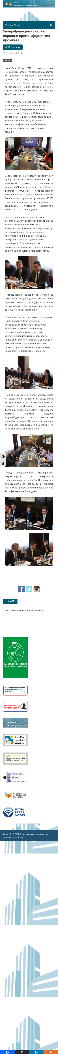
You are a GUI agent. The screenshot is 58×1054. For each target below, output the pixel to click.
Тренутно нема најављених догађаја (23, 610)
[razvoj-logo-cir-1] (15, 794)
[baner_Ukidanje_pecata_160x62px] (15, 706)
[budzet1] (15, 722)
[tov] (15, 739)
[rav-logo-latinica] (14, 811)
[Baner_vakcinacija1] (15, 689)
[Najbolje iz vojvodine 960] (15, 657)
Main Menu (14, 25)
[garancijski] (15, 758)
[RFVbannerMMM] (15, 776)
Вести (8, 60)
